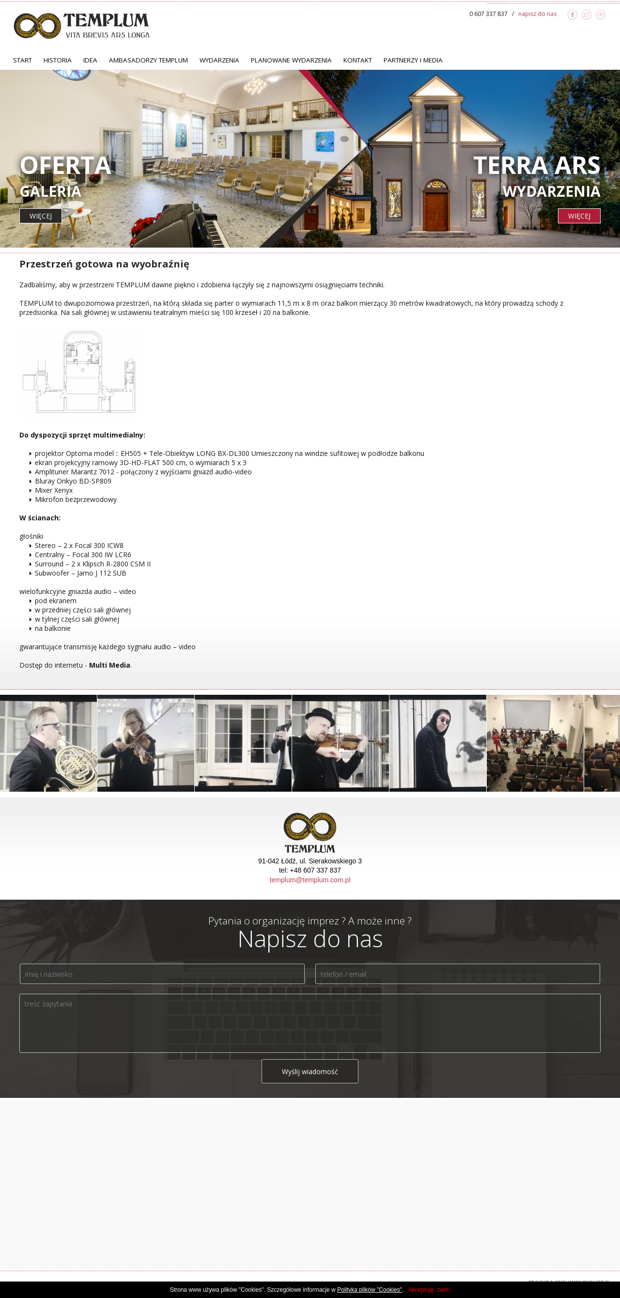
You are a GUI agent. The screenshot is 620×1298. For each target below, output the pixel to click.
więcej (41, 215)
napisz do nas (537, 14)
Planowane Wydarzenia (291, 60)
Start (22, 60)
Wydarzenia (219, 60)
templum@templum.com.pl (310, 880)
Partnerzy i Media (413, 60)
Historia (58, 60)
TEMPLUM (81, 25)
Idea (90, 60)
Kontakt (357, 60)
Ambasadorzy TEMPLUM (148, 60)
